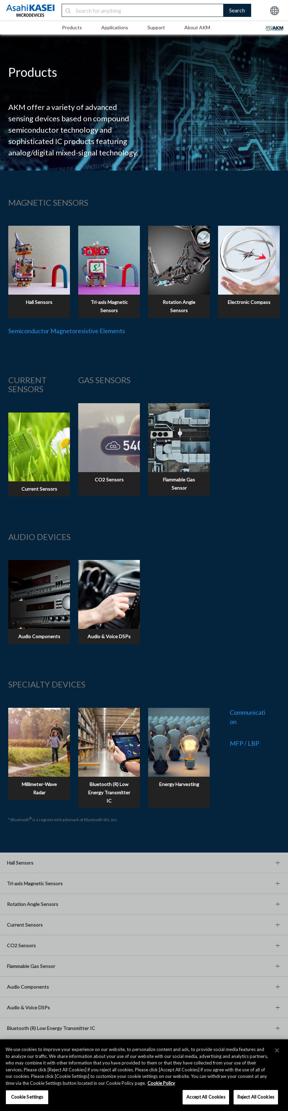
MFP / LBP (244, 743)
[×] (277, 1050)
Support (156, 27)
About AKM (197, 27)
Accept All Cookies (205, 1097)
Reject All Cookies (255, 1097)
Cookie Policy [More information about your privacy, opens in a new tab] (161, 1083)
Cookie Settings (27, 1097)
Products (72, 27)
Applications (114, 27)
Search (237, 10)
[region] (144, 1075)
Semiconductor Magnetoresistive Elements (66, 331)
